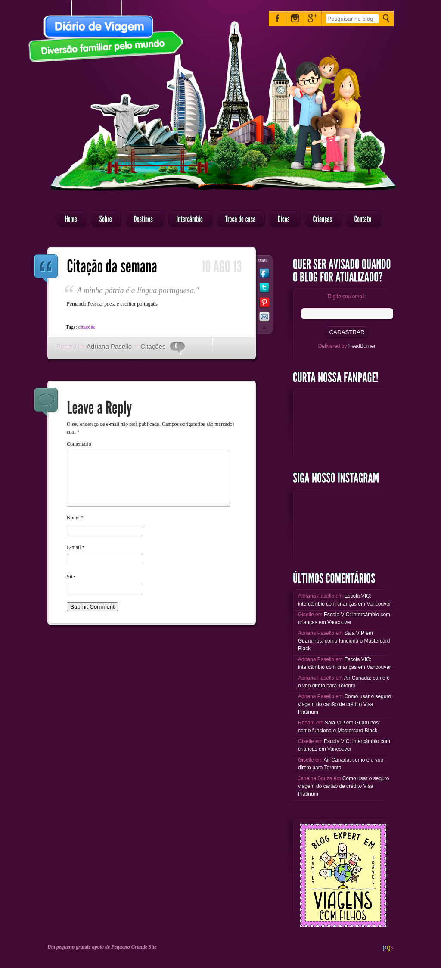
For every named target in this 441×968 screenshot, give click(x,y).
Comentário (79, 444)
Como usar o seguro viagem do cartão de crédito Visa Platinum (344, 704)
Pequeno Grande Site (133, 947)
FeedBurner (362, 346)
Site (71, 587)
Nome (75, 528)
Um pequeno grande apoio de (79, 947)
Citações (152, 346)
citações (86, 327)
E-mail (76, 558)
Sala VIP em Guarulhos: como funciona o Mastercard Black (344, 641)
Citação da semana (46, 269)
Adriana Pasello (109, 346)
